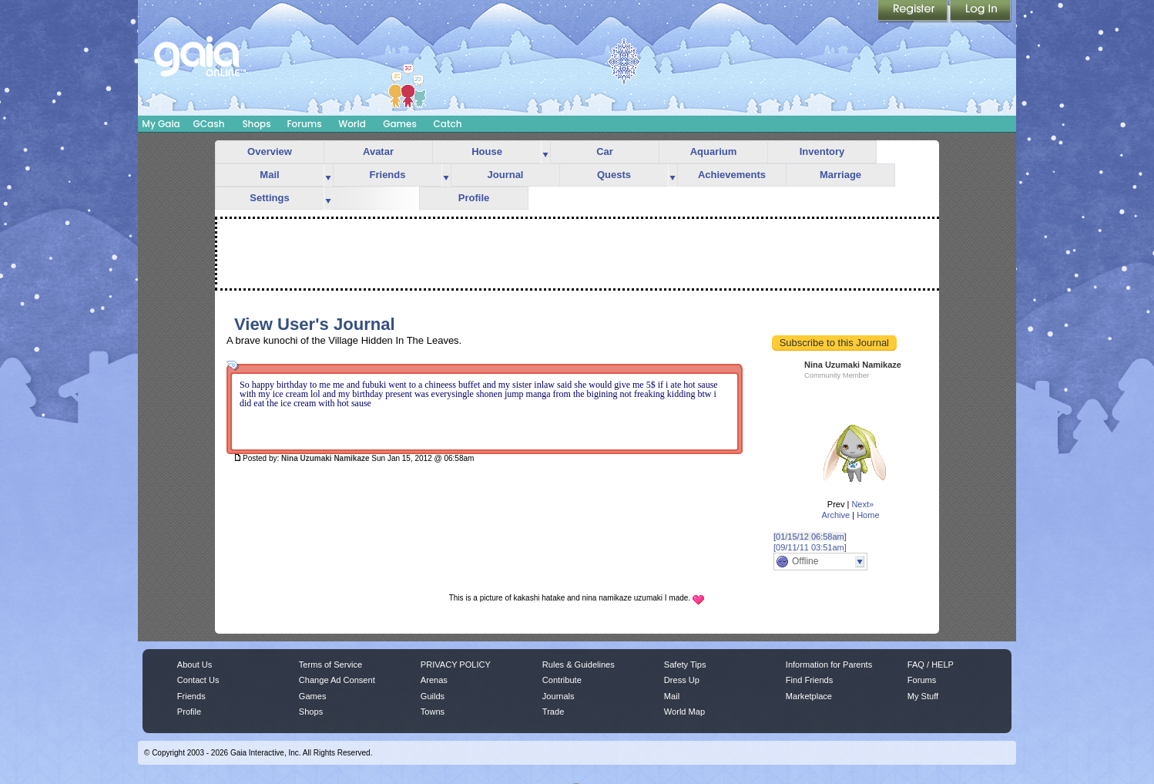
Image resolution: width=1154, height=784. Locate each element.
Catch (448, 123)
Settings (269, 198)
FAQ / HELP (930, 664)
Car (604, 151)
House (486, 151)
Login (980, 11)
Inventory (822, 151)
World (352, 123)
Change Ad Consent (337, 680)
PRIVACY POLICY (456, 664)
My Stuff (922, 696)
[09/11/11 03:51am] (810, 547)
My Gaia (160, 123)
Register (913, 11)
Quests (614, 174)
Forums (304, 123)
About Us (194, 664)
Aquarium (713, 151)
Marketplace (809, 696)
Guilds (432, 696)
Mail (269, 174)
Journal (506, 174)
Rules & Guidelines (578, 664)
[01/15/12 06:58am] (810, 536)
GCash (209, 123)
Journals (558, 696)
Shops (256, 123)
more (545, 152)
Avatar (378, 151)
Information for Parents (829, 664)
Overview (269, 151)
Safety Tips (685, 664)
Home (868, 515)
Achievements (732, 174)
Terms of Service (330, 664)
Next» (862, 504)
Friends (388, 174)
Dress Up (681, 680)
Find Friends (809, 680)
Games (400, 123)
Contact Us (198, 680)
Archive (835, 515)
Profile (473, 198)
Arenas (434, 680)
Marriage (840, 174)
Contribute (562, 680)
